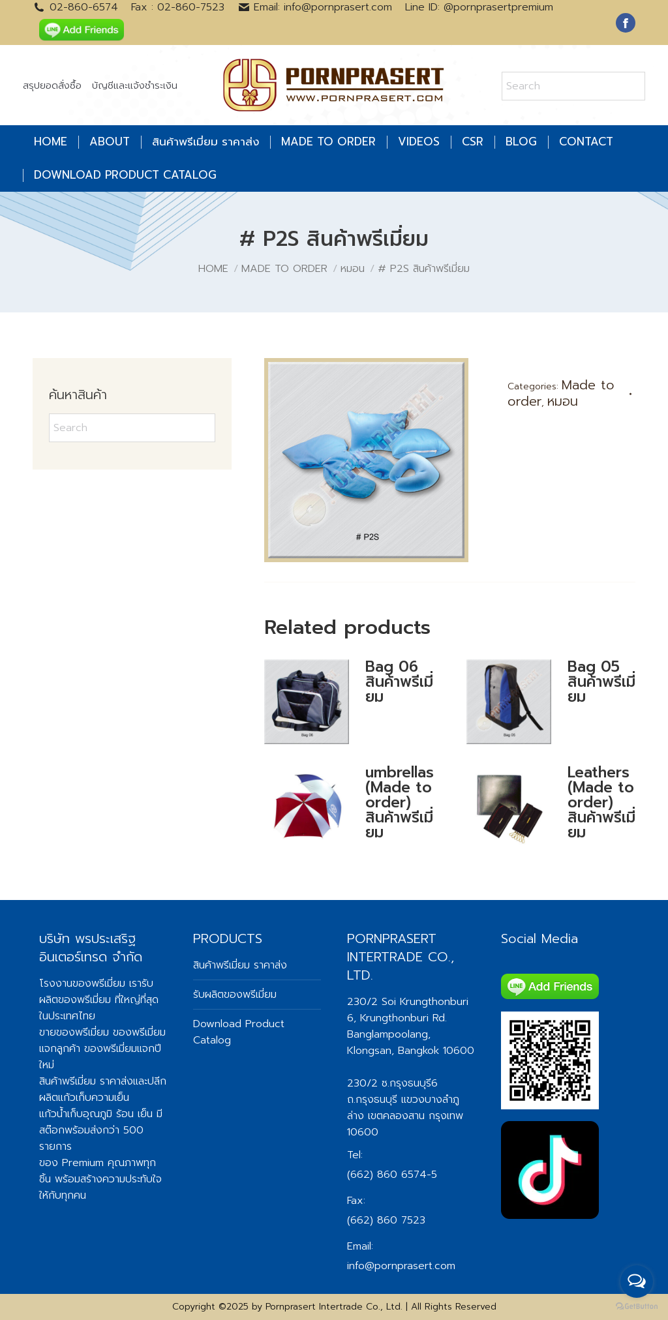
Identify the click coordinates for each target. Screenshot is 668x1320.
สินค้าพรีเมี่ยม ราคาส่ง (86, 1081)
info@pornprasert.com (401, 1266)
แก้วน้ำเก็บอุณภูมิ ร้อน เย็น (96, 1114)
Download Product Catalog (238, 1032)
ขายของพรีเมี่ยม (74, 1032)
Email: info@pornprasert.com (315, 7)
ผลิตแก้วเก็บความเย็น (84, 1097)
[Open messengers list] (636, 1281)
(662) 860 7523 (386, 1220)
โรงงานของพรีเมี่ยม (82, 983)
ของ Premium (71, 1163)
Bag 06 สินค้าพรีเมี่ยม (399, 681)
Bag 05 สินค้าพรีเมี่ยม (601, 681)
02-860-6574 (75, 7)
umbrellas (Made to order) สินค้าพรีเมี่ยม (399, 802)
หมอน (562, 401)
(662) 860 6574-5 (392, 1174)
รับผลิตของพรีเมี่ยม (96, 992)
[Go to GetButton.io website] (637, 1306)
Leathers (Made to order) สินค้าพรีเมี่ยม (601, 802)
